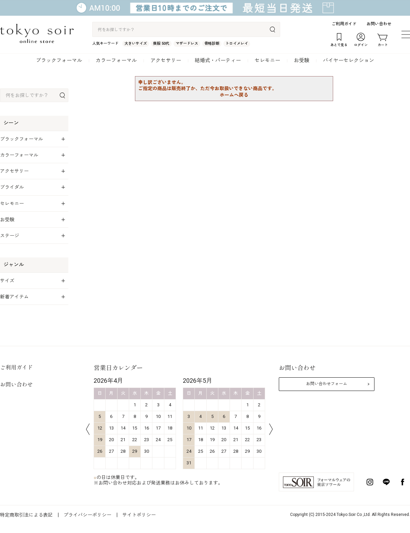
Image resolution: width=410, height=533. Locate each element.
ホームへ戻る (234, 95)
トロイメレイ (237, 43)
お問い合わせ (379, 24)
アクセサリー (165, 60)
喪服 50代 (161, 43)
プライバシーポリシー (87, 515)
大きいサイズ (135, 43)
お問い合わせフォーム (326, 383)
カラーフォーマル (116, 60)
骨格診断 (211, 43)
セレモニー (267, 60)
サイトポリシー (139, 515)
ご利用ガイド (344, 24)
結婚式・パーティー (218, 60)
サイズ (7, 280)
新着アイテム (14, 296)
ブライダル (12, 187)
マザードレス (187, 43)
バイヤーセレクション (348, 60)
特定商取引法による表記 (26, 515)
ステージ (9, 235)
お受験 (301, 60)
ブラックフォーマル (59, 60)
